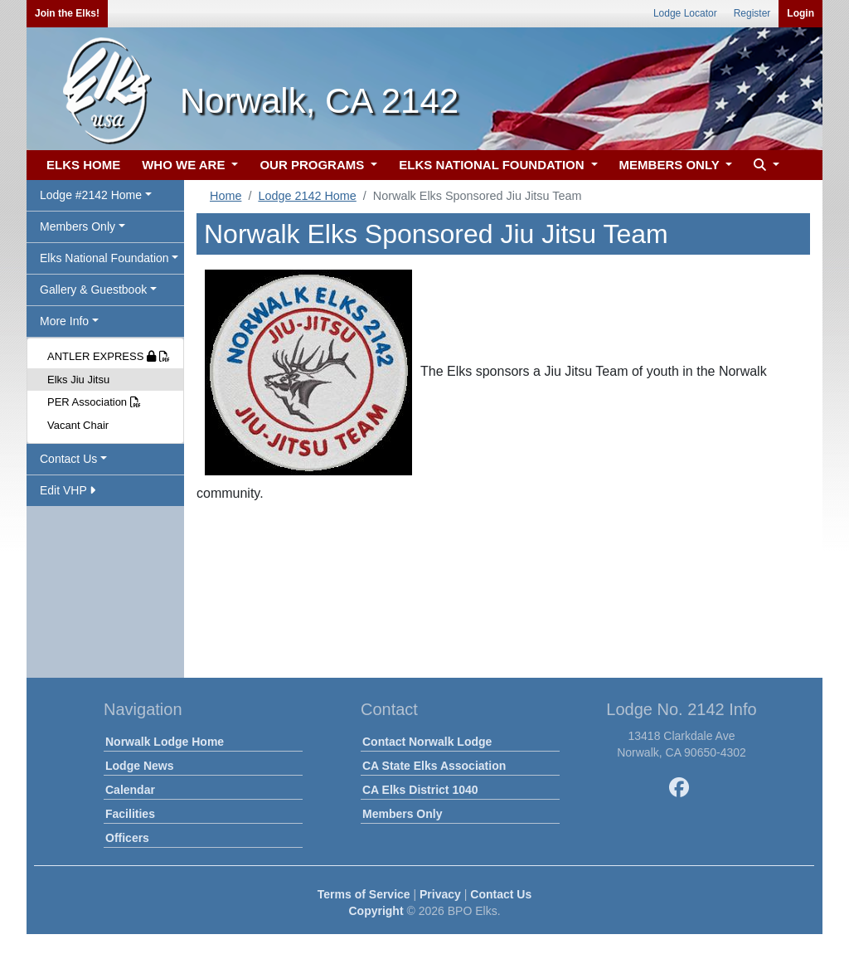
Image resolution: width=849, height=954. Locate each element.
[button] (764, 165)
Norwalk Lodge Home (164, 741)
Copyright (375, 910)
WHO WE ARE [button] (185, 165)
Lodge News (139, 765)
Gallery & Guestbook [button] (93, 289)
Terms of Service (364, 894)
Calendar (130, 789)
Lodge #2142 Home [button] (91, 195)
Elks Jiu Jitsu (78, 379)
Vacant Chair (78, 425)
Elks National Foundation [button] (104, 258)
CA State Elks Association (434, 765)
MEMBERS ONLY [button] (671, 165)
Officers (127, 837)
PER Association (94, 402)
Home (225, 195)
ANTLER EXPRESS (108, 356)
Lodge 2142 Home (307, 195)
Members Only (402, 813)
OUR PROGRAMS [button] (313, 165)
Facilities (130, 813)
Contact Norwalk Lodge (427, 741)
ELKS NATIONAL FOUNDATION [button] (493, 165)
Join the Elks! (67, 13)
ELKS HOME (83, 165)
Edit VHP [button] (67, 490)
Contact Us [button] (68, 458)
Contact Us (500, 894)
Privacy (440, 894)
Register (752, 13)
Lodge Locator (685, 13)
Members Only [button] (77, 226)
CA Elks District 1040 (420, 789)
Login (800, 13)
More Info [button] (64, 321)
